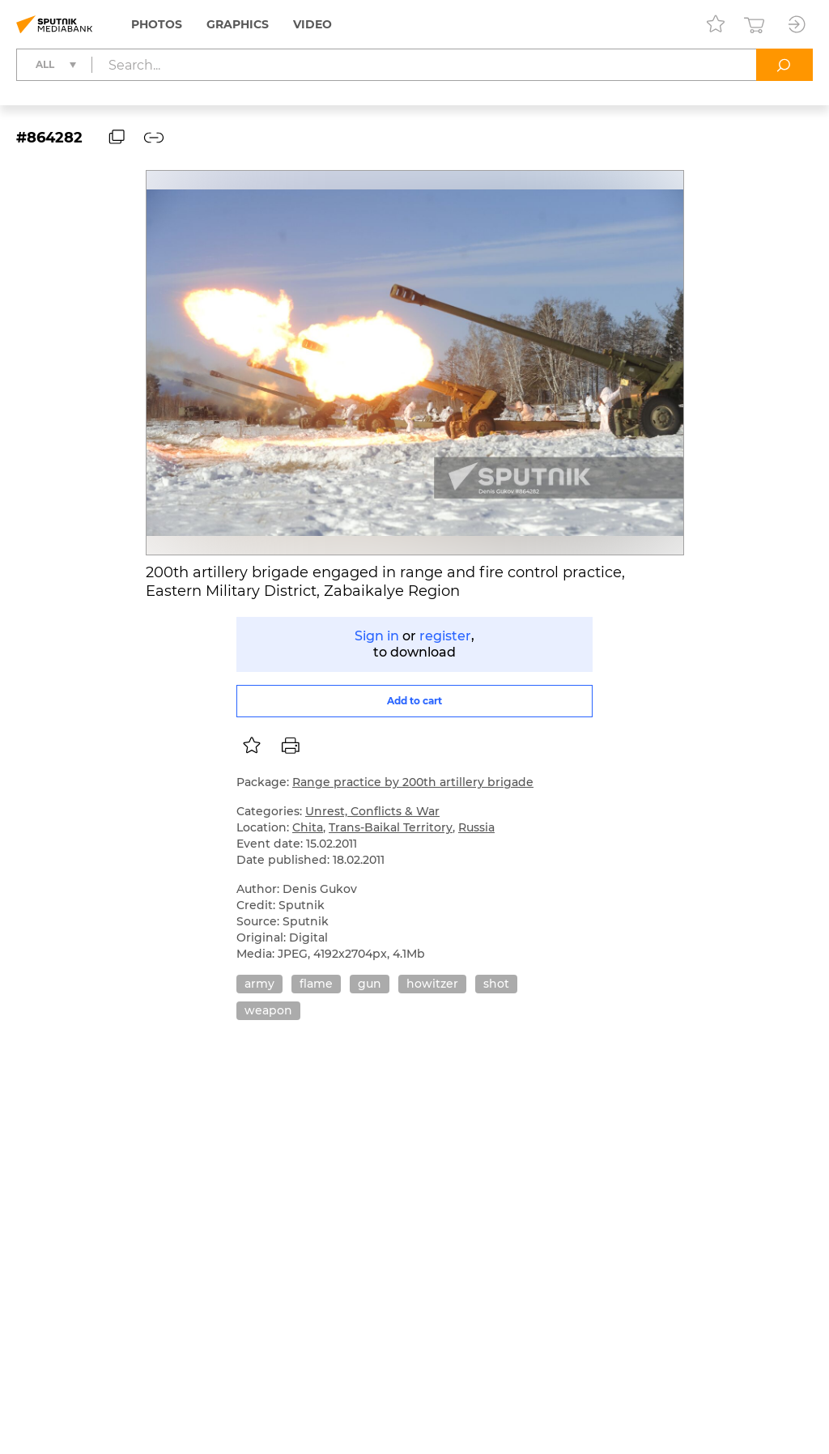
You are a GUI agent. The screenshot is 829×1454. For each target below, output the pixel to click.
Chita (307, 827)
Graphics (237, 24)
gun (369, 983)
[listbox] (251, 745)
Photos (156, 24)
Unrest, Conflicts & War (372, 811)
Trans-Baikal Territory (391, 827)
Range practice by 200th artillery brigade (413, 782)
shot (496, 983)
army (259, 983)
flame (316, 983)
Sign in (377, 636)
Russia (476, 827)
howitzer (432, 983)
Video (312, 24)
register (445, 636)
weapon (268, 1010)
